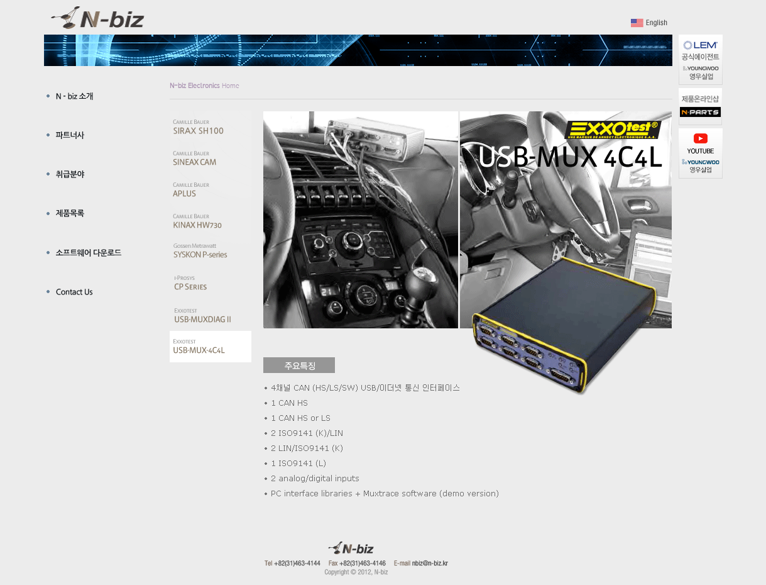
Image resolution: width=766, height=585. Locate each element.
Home (204, 85)
